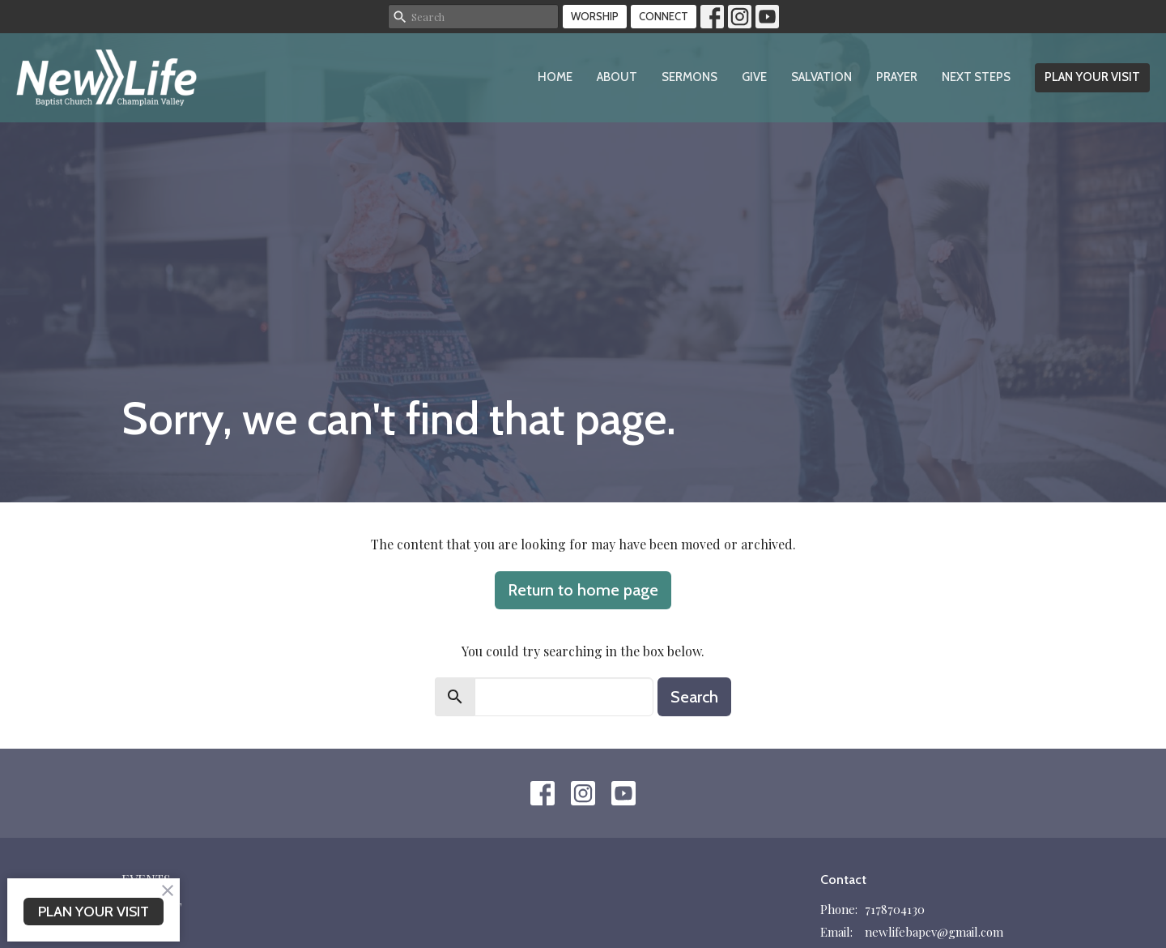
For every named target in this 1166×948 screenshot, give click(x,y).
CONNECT (663, 16)
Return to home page (583, 590)
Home (555, 77)
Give (754, 77)
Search (694, 697)
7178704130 (895, 909)
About (617, 77)
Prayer (896, 77)
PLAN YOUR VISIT (1092, 77)
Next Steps (976, 77)
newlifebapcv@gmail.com (934, 932)
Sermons (689, 77)
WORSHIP (595, 16)
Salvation (821, 77)
